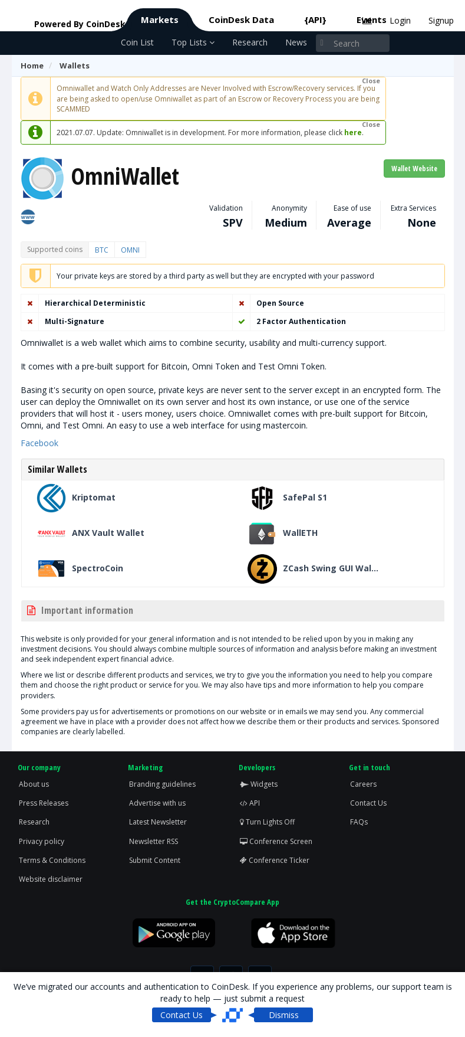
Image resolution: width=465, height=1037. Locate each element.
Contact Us (368, 803)
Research (250, 42)
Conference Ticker (274, 860)
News (296, 42)
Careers (363, 784)
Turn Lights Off (267, 822)
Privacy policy (41, 841)
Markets (160, 19)
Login (400, 20)
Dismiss (284, 1014)
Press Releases (43, 803)
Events (372, 19)
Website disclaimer (51, 879)
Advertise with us (157, 803)
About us (34, 784)
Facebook (39, 443)
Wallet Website (414, 168)
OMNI (130, 250)
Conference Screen (276, 841)
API (250, 803)
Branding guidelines (162, 784)
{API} (315, 19)
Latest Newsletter (158, 822)
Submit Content (154, 860)
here (353, 132)
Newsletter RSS (153, 841)
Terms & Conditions (52, 860)
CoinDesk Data (241, 19)
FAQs (359, 822)
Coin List (137, 42)
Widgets (259, 784)
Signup (441, 20)
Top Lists (193, 42)
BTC (101, 250)
